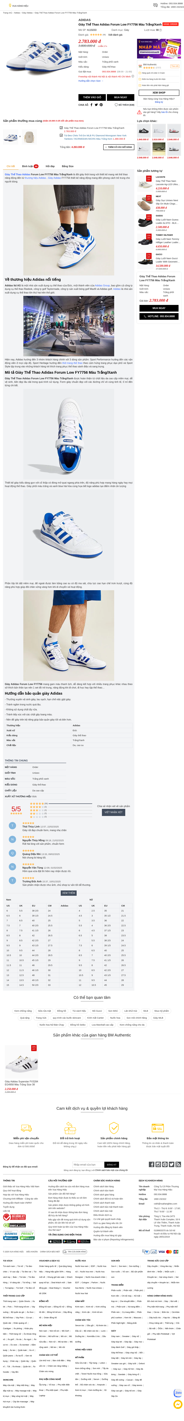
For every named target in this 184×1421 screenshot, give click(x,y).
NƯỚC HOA (80, 1261)
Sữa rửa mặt (44, 1011)
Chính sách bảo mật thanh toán (108, 1207)
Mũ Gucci (97, 1011)
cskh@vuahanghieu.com (165, 1204)
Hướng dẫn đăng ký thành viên (108, 1227)
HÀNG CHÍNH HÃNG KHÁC (159, 1296)
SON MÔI (115, 1261)
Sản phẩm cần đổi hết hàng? (62, 1194)
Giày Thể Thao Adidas (17, 174)
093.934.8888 (176, 3)
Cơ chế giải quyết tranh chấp (107, 1219)
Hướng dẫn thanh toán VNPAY (17, 1203)
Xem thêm (68, 893)
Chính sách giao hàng (104, 1194)
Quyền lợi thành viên (103, 1231)
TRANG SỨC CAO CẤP (158, 1261)
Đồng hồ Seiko (78, 1024)
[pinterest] (165, 1164)
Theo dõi (174, 66)
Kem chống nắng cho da (132, 1024)
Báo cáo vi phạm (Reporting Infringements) (114, 1239)
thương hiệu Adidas (35, 178)
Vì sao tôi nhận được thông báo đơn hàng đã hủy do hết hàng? (68, 1214)
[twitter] (171, 1164)
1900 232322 (177, 7)
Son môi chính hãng (137, 1017)
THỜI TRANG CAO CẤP (14, 1296)
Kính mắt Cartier (95, 1017)
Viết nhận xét (114, 812)
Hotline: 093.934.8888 (159, 316)
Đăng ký (159, 102)
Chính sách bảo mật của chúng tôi (111, 1170)
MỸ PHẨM (79, 1357)
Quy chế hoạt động (12, 1190)
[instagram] (158, 1164)
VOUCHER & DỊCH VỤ (49, 1261)
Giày (126, 30)
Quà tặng (24, 1017)
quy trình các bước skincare (67, 1017)
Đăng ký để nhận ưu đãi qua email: (20, 1166)
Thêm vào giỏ (92, 97)
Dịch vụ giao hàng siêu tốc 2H (108, 1223)
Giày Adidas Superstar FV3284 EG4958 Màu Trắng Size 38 (21, 1083)
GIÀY (113, 1331)
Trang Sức (41, 1017)
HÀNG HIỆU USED (83, 1349)
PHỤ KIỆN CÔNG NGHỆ (50, 1379)
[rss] (178, 1164)
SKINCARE (8, 1380)
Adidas (17, 13)
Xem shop (159, 92)
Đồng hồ (61, 1011)
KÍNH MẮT (80, 1301)
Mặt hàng (11, 767)
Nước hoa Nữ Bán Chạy (52, 1024)
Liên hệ (6, 1211)
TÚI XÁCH (7, 1261)
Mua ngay (120, 97)
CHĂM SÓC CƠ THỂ (48, 1355)
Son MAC (113, 1011)
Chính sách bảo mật (103, 1211)
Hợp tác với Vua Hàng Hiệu (16, 1194)
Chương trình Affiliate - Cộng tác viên (20, 1199)
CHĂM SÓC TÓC (83, 1320)
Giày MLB (158, 1017)
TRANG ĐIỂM (117, 1285)
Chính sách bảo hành (104, 1190)
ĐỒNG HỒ (43, 1301)
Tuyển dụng (8, 1207)
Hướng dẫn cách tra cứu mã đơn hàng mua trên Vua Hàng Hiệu (68, 1188)
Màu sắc (10, 778)
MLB (145, 1011)
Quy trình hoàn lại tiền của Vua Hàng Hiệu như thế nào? (68, 1228)
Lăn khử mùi (130, 1011)
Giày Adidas (27, 13)
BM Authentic (150, 64)
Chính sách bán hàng (104, 1186)
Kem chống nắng (23, 1011)
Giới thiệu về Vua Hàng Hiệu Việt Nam (21, 1186)
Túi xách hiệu (79, 1011)
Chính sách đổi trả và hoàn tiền (108, 1199)
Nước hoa (115, 1017)
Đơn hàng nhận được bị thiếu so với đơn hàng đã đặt (67, 1199)
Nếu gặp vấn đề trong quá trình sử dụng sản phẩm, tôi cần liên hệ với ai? (69, 1221)
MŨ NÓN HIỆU (45, 1325)
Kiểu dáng (11, 784)
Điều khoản (32, 1252)
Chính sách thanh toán (104, 1203)
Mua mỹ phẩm (161, 1011)
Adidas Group (102, 285)
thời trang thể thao (72, 363)
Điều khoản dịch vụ (103, 1215)
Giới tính (10, 773)
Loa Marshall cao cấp (102, 1024)
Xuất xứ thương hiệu (18, 796)
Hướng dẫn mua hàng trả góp (108, 1235)
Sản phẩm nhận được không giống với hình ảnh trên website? (68, 1206)
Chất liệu (11, 790)
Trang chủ (7, 13)
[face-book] (151, 1164)
